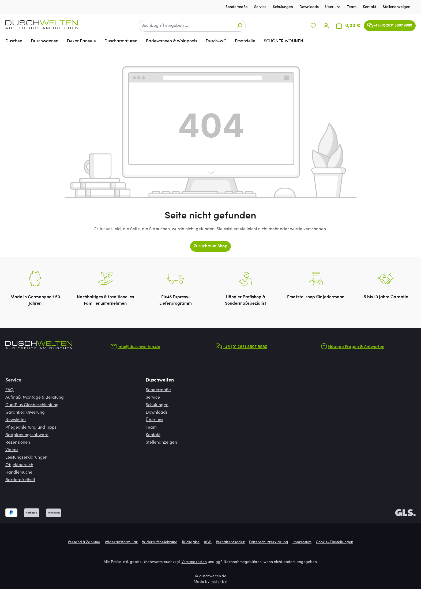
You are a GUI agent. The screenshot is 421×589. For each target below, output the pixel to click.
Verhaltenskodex (230, 542)
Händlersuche (18, 472)
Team (352, 7)
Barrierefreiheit (20, 480)
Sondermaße (237, 7)
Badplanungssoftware (26, 435)
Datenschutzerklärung (268, 542)
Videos (11, 450)
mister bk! (218, 582)
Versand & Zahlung (84, 542)
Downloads (309, 7)
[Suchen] (239, 26)
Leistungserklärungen (26, 457)
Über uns (333, 7)
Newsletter (15, 420)
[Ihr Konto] (326, 25)
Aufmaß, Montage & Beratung (34, 397)
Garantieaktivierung (25, 412)
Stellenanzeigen (396, 7)
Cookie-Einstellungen (334, 542)
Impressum (301, 542)
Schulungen (283, 7)
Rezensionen (17, 442)
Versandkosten (194, 562)
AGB (208, 542)
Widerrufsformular (121, 542)
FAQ (9, 390)
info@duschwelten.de (139, 347)
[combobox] (186, 26)
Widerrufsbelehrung (160, 542)
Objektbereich (19, 465)
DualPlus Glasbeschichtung (32, 405)
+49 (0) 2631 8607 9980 (389, 24)
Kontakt (370, 7)
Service (261, 7)
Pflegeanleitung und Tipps (31, 427)
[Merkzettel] (313, 25)
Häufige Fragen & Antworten (356, 347)
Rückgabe (191, 542)
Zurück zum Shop (210, 246)
